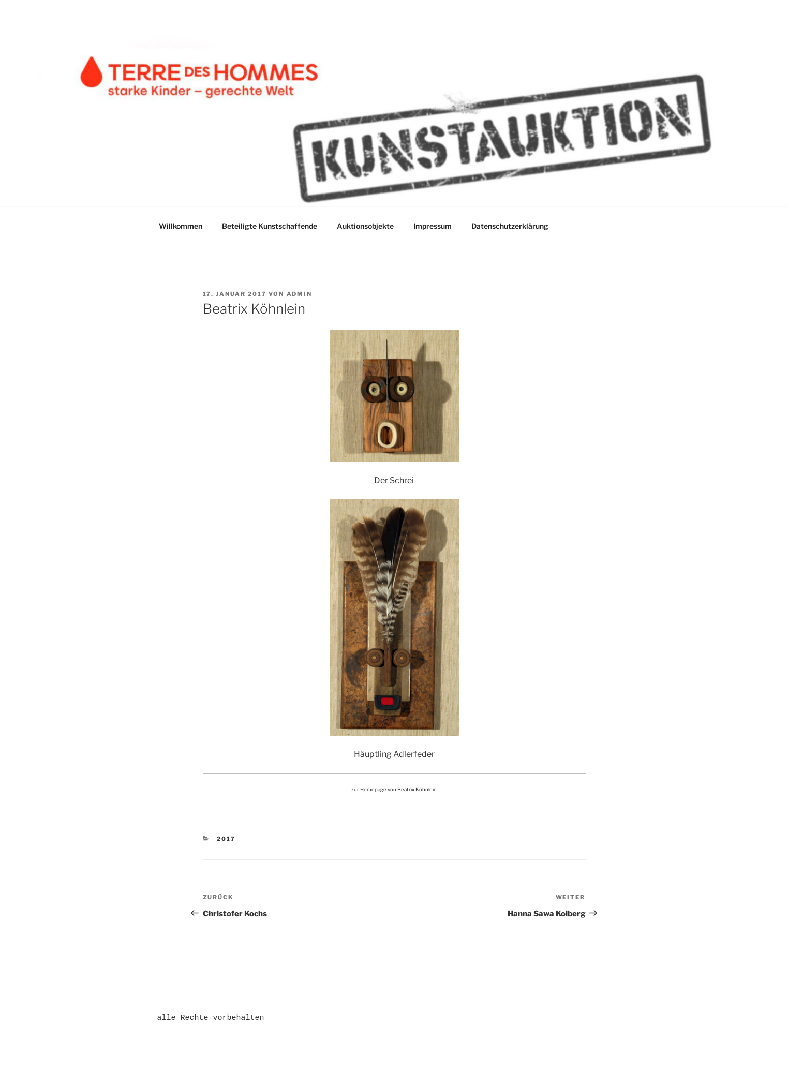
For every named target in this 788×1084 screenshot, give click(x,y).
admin (300, 294)
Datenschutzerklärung (509, 225)
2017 (226, 838)
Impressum (432, 225)
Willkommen (180, 225)
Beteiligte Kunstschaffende (269, 225)
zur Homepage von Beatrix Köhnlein (394, 789)
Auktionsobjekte (365, 225)
